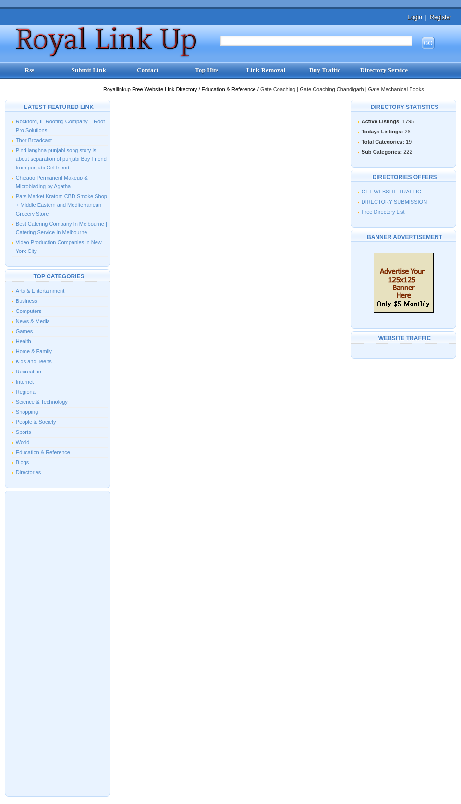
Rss (30, 69)
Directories (28, 472)
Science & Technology (42, 402)
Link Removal (265, 69)
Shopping (27, 412)
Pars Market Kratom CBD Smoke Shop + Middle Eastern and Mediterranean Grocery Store (61, 204)
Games (24, 331)
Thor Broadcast (34, 140)
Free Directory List (383, 212)
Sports (23, 432)
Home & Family (34, 351)
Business (26, 301)
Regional (26, 392)
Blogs (22, 462)
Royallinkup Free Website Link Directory (150, 89)
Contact (147, 69)
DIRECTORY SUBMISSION (394, 201)
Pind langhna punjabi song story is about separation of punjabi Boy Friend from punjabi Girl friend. (61, 158)
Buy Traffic (324, 69)
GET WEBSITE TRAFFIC (391, 191)
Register (440, 17)
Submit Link (88, 69)
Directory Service (384, 69)
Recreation (28, 371)
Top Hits (206, 69)
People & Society (36, 422)
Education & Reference (229, 89)
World (23, 442)
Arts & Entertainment (40, 291)
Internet (25, 381)
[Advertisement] (57, 643)
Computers (29, 311)
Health (23, 341)
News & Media (33, 321)
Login (415, 17)
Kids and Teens (34, 361)
